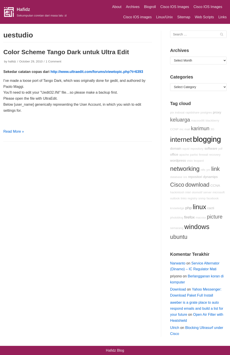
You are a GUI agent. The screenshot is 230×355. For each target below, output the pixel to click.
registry (192, 198)
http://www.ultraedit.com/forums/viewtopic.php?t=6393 (97, 72)
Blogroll (150, 7)
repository (197, 148)
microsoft (219, 192)
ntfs (203, 169)
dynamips (210, 177)
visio (190, 160)
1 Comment (53, 61)
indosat (180, 112)
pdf (220, 148)
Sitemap (183, 17)
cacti (210, 208)
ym (208, 169)
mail (187, 129)
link (215, 169)
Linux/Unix (164, 17)
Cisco (177, 185)
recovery (214, 154)
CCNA (215, 185)
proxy (217, 112)
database (176, 177)
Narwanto (177, 263)
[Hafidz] (35, 12)
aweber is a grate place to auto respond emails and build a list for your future (196, 308)
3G (212, 129)
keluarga (180, 120)
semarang (176, 228)
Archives (132, 7)
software (210, 148)
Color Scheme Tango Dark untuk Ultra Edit (66, 52)
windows (196, 226)
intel (188, 192)
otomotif (197, 192)
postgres (206, 112)
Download (178, 289)
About (117, 7)
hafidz (12, 61)
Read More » (13, 131)
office (174, 154)
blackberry (212, 120)
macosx (201, 217)
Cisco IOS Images (174, 7)
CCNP (174, 129)
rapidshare (192, 112)
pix (172, 112)
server (207, 192)
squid (185, 148)
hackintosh (177, 192)
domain (175, 148)
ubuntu (178, 237)
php (188, 208)
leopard (199, 160)
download (197, 185)
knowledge (177, 208)
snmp (202, 198)
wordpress (178, 160)
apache (184, 154)
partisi (194, 154)
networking (184, 168)
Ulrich (174, 328)
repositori (195, 177)
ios (185, 177)
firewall (203, 154)
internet (181, 139)
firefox (189, 217)
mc (181, 129)
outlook (175, 198)
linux (199, 207)
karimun (200, 128)
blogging (207, 139)
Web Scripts (204, 17)
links (184, 198)
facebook (213, 198)
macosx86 (198, 120)
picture (214, 217)
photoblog (176, 217)
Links (222, 17)
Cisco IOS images (137, 17)
